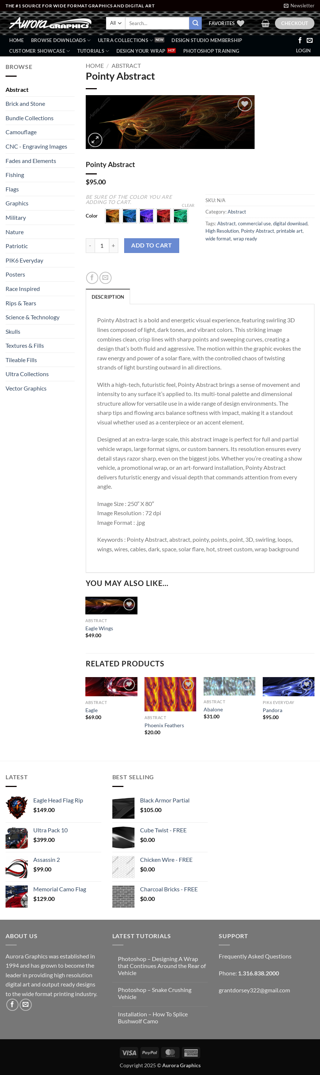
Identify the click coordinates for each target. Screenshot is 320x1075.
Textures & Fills (25, 345)
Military (16, 217)
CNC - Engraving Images (36, 146)
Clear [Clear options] (188, 205)
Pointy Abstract (257, 231)
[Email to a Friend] (105, 278)
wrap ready (245, 239)
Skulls (13, 331)
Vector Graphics (26, 388)
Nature (15, 231)
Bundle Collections (30, 117)
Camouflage (21, 131)
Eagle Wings (99, 628)
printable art (289, 231)
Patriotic (17, 245)
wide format (218, 239)
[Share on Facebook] (92, 278)
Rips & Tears (21, 302)
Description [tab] (108, 297)
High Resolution (222, 231)
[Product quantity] (102, 245)
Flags (12, 189)
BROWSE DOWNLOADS (61, 40)
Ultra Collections (125, 40)
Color (92, 216)
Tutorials (93, 51)
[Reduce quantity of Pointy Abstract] (90, 245)
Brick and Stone (25, 103)
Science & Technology (32, 316)
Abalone (213, 709)
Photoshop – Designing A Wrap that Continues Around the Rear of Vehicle (162, 965)
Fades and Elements (31, 160)
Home (16, 40)
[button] (299, 5)
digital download (290, 223)
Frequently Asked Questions (255, 956)
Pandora (272, 710)
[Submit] (195, 23)
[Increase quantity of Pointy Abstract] (113, 245)
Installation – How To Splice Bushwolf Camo (153, 1017)
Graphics (17, 203)
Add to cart (151, 245)
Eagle (91, 710)
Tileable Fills (21, 359)
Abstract (17, 89)
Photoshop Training (211, 51)
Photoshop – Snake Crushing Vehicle (154, 993)
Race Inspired (23, 288)
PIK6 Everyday (24, 260)
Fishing (15, 174)
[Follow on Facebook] (300, 40)
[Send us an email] (310, 40)
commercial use (254, 223)
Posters (15, 274)
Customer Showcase (39, 51)
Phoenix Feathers (164, 725)
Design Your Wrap (141, 51)
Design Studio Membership (206, 40)
